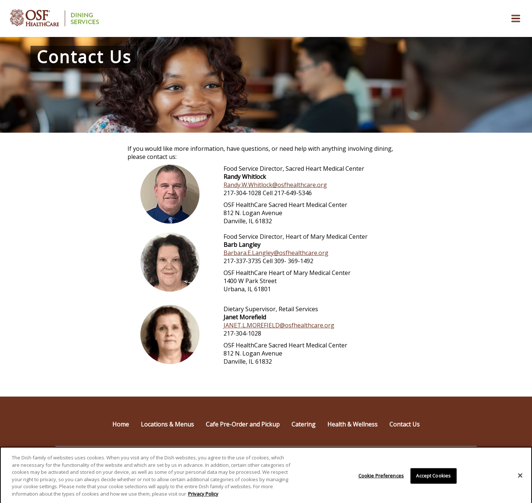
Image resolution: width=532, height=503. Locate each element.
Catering (303, 424)
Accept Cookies (433, 478)
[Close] (520, 478)
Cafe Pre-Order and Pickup (243, 424)
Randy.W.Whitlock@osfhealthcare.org (275, 185)
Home (120, 424)
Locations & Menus (167, 424)
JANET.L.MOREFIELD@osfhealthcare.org (279, 325)
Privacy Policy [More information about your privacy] (203, 496)
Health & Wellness (352, 424)
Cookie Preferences (381, 478)
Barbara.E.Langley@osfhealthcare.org (276, 253)
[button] (515, 18)
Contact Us (404, 424)
